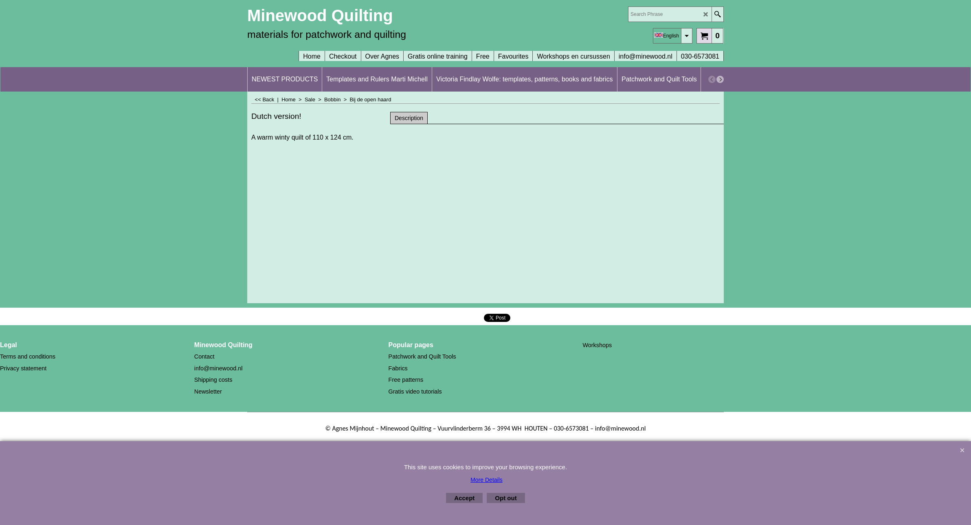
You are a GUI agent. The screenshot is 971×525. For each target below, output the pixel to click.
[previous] (712, 79)
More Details (486, 480)
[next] (720, 79)
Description (409, 118)
